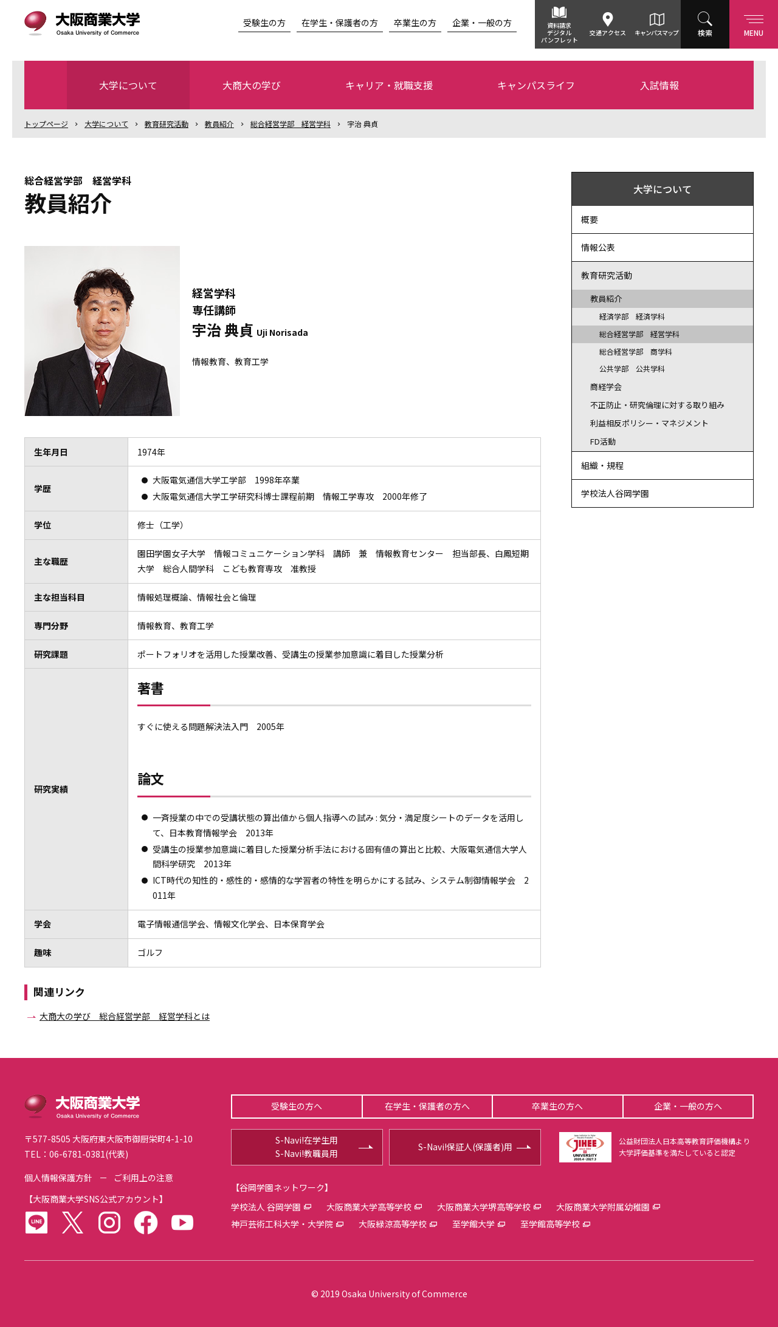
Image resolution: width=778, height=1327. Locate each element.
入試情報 (659, 85)
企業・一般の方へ (688, 1106)
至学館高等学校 (550, 1224)
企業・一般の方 (482, 22)
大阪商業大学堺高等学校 (484, 1207)
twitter (73, 1222)
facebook (146, 1222)
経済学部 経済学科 (632, 316)
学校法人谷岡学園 (615, 493)
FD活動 (603, 441)
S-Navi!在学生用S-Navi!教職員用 (306, 1146)
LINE (36, 1222)
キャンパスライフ (536, 85)
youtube (182, 1222)
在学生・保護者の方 (339, 22)
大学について (128, 85)
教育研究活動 (166, 123)
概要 (589, 219)
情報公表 (598, 247)
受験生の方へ (296, 1106)
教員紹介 (219, 123)
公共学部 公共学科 (632, 368)
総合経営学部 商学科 (635, 351)
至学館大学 (473, 1224)
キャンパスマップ (656, 32)
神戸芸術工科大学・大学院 (282, 1224)
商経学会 (606, 386)
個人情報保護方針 (58, 1178)
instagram (109, 1222)
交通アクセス (608, 32)
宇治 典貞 (362, 123)
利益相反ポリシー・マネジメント (649, 423)
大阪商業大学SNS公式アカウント (96, 1199)
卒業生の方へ (557, 1106)
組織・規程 (602, 465)
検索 (705, 32)
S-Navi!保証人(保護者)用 (465, 1147)
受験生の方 (264, 22)
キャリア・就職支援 (389, 85)
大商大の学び (251, 85)
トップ (46, 123)
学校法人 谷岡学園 (266, 1207)
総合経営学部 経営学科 (290, 123)
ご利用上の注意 (143, 1178)
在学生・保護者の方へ (427, 1106)
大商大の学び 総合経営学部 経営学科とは (125, 1016)
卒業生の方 (415, 22)
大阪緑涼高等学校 (393, 1224)
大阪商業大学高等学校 (368, 1207)
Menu (753, 23)
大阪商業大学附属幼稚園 (603, 1207)
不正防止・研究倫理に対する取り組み (657, 405)
